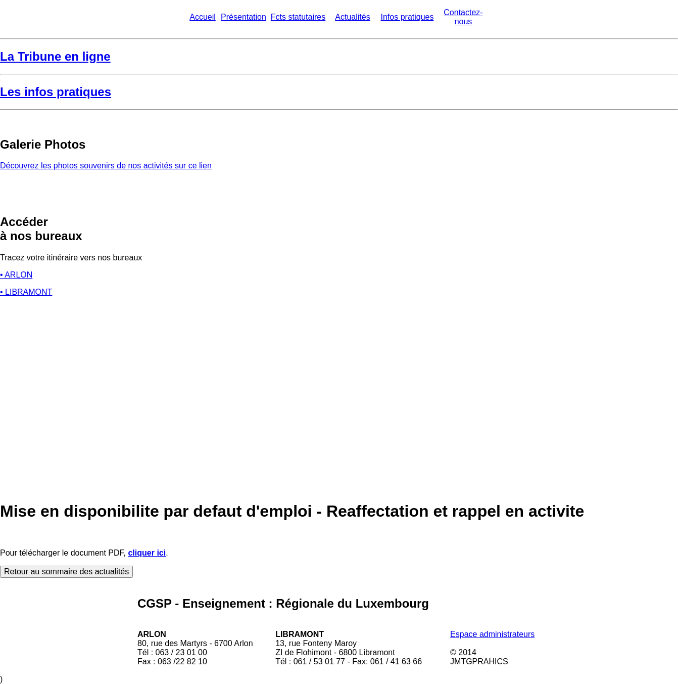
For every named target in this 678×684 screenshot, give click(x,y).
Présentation (243, 17)
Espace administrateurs (492, 634)
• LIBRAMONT (26, 292)
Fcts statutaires (298, 17)
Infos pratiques (407, 17)
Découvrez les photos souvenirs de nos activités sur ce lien (106, 165)
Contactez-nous (463, 17)
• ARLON (16, 274)
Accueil (202, 17)
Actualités (352, 17)
